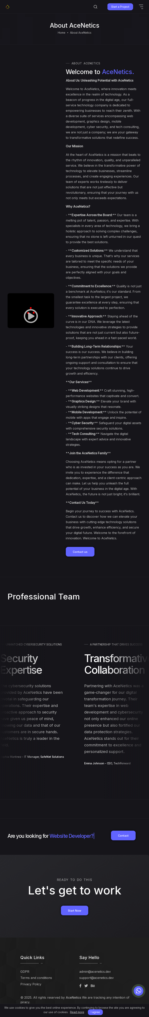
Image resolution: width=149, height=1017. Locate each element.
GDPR (24, 972)
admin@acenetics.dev (95, 972)
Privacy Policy (30, 984)
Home (61, 32)
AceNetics (73, 997)
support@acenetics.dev (96, 978)
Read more (77, 1012)
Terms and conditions (36, 978)
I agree (95, 1012)
